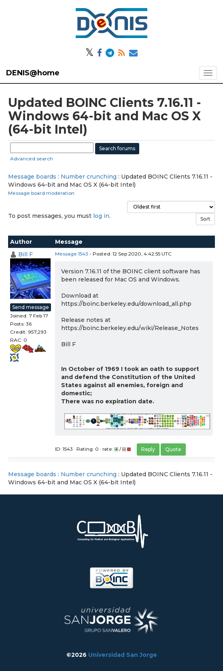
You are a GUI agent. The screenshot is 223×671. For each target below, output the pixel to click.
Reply (148, 449)
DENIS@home (32, 72)
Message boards (32, 176)
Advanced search (31, 159)
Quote (173, 449)
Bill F (25, 254)
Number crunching (89, 176)
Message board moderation (41, 193)
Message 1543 (71, 254)
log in (101, 215)
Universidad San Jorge (122, 654)
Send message (30, 307)
